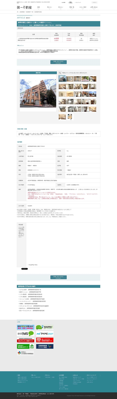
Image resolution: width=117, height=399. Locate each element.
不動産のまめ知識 (77, 382)
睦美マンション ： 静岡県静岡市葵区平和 (30, 292)
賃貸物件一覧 (29, 12)
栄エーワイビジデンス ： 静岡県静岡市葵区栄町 (32, 310)
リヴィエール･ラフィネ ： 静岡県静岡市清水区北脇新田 (34, 306)
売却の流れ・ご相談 (49, 377)
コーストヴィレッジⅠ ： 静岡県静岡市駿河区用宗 (32, 301)
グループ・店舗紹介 (63, 385)
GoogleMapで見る (33, 264)
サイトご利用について (92, 377)
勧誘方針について (77, 377)
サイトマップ (90, 380)
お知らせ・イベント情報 (78, 378)
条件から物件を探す (22, 378)
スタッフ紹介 (62, 387)
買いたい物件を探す (36, 377)
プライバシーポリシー (92, 378)
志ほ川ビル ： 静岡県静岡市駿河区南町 (29, 308)
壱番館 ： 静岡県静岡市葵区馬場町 (28, 303)
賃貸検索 (22, 12)
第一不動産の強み (63, 377)
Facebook (75, 383)
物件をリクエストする (23, 380)
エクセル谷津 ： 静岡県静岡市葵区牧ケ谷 (30, 289)
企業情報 (61, 380)
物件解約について (22, 382)
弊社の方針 (61, 378)
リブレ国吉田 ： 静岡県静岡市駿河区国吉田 (30, 294)
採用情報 (61, 383)
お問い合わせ (90, 382)
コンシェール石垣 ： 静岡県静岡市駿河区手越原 (32, 299)
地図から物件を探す (22, 377)
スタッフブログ (76, 380)
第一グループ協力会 (63, 388)
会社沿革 (61, 382)
